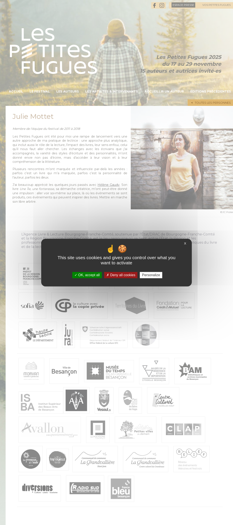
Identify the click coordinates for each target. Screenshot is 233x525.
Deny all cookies (120, 275)
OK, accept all (87, 275)
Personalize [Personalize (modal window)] (151, 275)
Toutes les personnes (213, 102)
